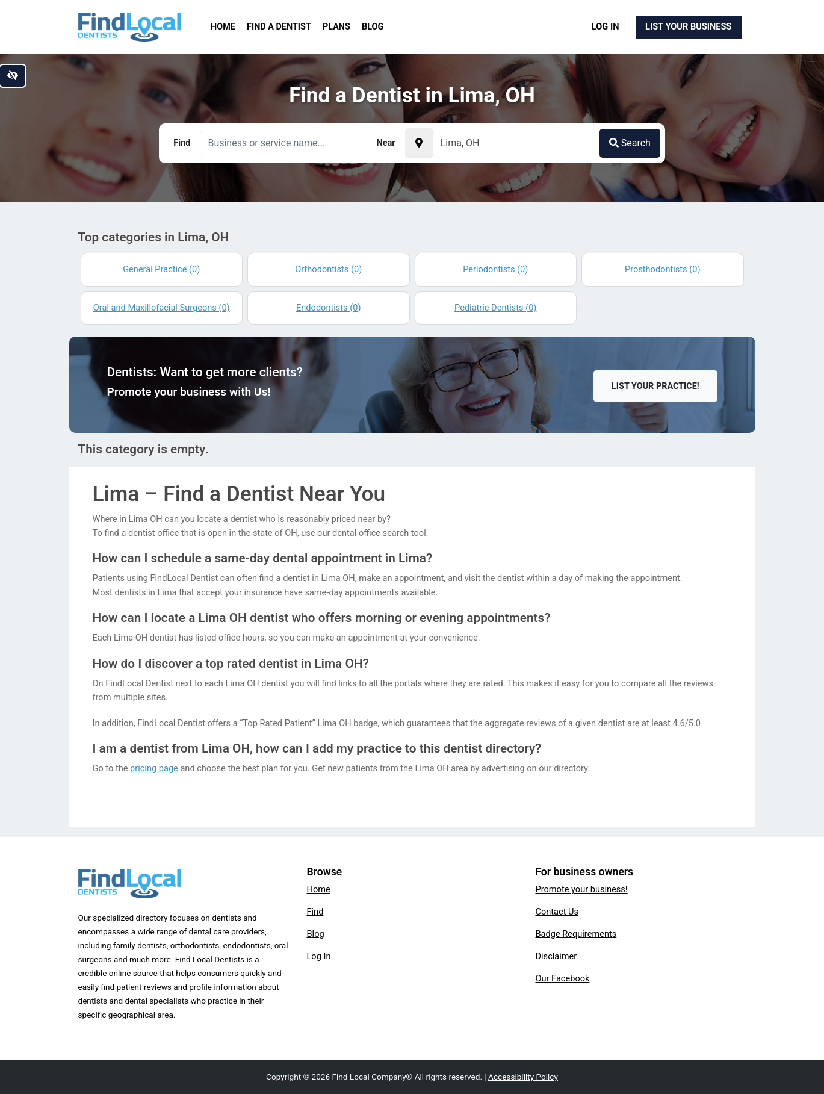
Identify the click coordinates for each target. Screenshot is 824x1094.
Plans (336, 27)
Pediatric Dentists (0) (495, 307)
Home (223, 27)
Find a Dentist (279, 27)
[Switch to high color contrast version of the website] (12, 76)
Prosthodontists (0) (663, 269)
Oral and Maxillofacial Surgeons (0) (161, 307)
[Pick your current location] (419, 143)
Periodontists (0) (495, 269)
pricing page (154, 768)
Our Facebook (563, 978)
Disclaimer (556, 956)
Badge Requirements (576, 933)
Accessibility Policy (523, 1076)
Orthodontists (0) (328, 269)
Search (630, 143)
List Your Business (688, 26)
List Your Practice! (655, 386)
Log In (605, 26)
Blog (372, 27)
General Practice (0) (161, 269)
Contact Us (557, 911)
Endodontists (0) (328, 307)
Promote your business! (582, 889)
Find (315, 911)
